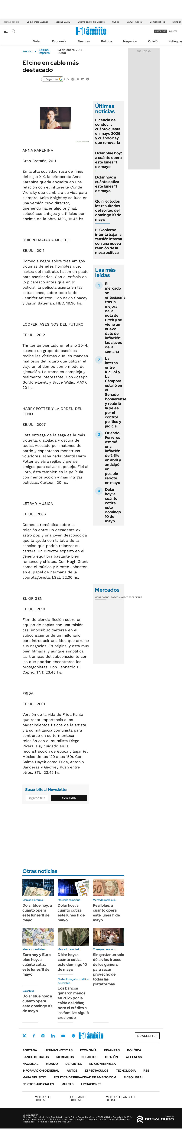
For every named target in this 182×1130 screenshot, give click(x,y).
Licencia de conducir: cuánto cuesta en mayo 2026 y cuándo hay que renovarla (107, 131)
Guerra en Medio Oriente (91, 22)
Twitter (24, 1035)
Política (106, 41)
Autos (72, 1071)
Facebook (34, 1036)
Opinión (153, 41)
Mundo (52, 1064)
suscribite (160, 31)
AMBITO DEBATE (120, 1098)
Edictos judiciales (38, 1084)
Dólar (37, 41)
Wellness (133, 1057)
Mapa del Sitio (34, 1077)
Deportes (73, 1064)
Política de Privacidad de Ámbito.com (85, 1077)
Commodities (123, 597)
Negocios (130, 41)
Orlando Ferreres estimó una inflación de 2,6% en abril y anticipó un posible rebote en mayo (113, 457)
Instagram (43, 1036)
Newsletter (147, 1036)
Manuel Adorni (134, 22)
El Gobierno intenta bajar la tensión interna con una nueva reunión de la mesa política (108, 241)
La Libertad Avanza (37, 22)
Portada (29, 1050)
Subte (115, 22)
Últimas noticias (59, 1050)
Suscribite (69, 798)
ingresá (173, 31)
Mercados (65, 1057)
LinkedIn (53, 1036)
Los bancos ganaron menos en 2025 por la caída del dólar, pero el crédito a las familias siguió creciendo (73, 1003)
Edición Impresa (102, 1064)
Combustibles (157, 22)
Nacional (30, 1064)
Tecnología (126, 1071)
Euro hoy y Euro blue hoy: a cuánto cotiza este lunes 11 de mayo (36, 964)
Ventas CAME (63, 22)
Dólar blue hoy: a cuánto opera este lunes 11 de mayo (108, 160)
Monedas (100, 597)
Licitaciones (91, 1084)
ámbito (27, 51)
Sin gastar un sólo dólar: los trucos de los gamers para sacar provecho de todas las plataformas (108, 969)
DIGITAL (43, 1098)
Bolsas (110, 597)
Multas (67, 1084)
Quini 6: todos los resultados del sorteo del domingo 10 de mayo (108, 210)
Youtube (63, 1036)
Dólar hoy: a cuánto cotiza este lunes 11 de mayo (107, 184)
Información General (40, 1071)
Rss (146, 1071)
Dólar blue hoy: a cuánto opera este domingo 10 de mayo (37, 1003)
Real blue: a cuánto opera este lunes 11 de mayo (106, 912)
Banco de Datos (35, 1057)
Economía (59, 41)
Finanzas (83, 41)
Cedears (137, 597)
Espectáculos (96, 1071)
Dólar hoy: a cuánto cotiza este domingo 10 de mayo (113, 505)
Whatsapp (73, 1036)
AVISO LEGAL (134, 1077)
